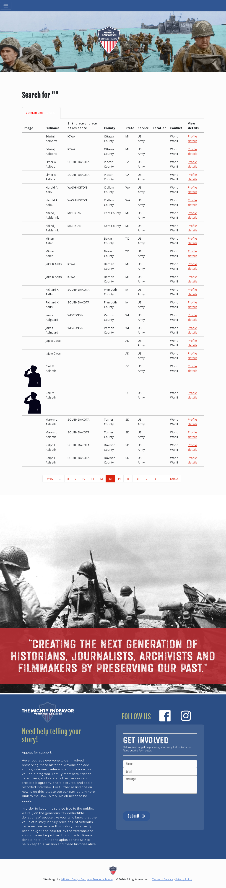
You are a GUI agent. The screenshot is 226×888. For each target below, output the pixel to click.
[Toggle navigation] (5, 6)
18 (154, 478)
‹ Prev (49, 478)
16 (136, 478)
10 (83, 478)
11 (92, 478)
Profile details (192, 138)
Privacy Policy (183, 879)
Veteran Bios (41, 113)
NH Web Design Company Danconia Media (87, 879)
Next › (174, 478)
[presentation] (157, 802)
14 (119, 478)
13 (110, 478)
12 (101, 478)
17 (145, 478)
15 (128, 478)
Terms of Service (162, 879)
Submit (136, 815)
